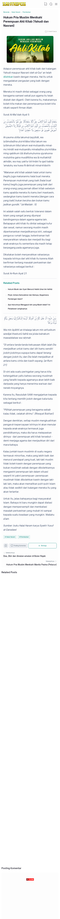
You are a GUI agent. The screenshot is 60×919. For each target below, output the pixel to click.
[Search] (50, 4)
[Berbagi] (44, 556)
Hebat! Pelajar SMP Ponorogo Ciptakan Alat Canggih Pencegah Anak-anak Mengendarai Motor (33, 816)
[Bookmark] (6, 557)
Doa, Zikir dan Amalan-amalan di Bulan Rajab (24, 568)
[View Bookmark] (45, 4)
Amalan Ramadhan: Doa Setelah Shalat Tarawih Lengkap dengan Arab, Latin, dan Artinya (32, 862)
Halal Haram (10, 547)
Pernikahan (25, 547)
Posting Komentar (20, 556)
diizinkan (8, 80)
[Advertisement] (30, 899)
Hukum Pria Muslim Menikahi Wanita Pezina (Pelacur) (31, 577)
